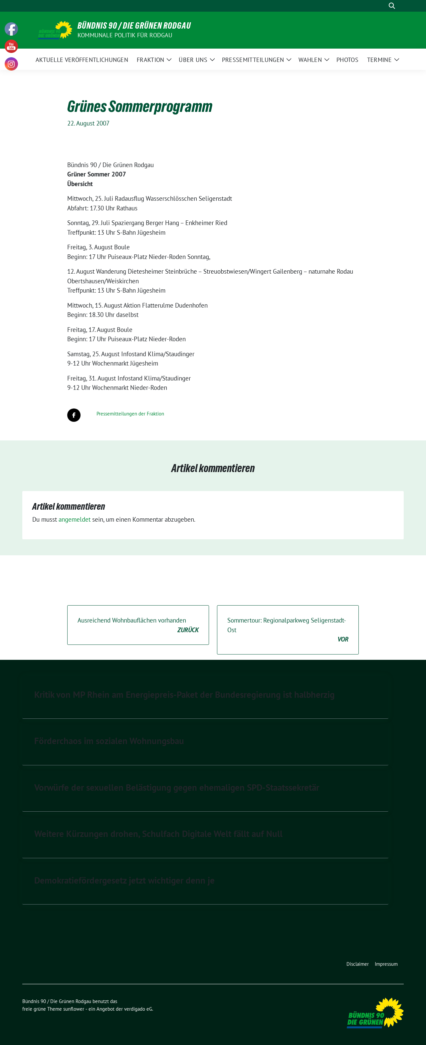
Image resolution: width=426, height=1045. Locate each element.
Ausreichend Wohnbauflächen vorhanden (138, 625)
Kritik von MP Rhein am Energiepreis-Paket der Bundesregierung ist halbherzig (184, 694)
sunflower (73, 1009)
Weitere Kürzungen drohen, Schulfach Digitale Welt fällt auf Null (158, 833)
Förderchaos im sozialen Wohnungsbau (109, 740)
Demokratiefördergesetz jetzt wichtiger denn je (124, 880)
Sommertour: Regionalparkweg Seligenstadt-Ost (287, 630)
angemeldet (75, 519)
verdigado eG (138, 1009)
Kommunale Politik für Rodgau (125, 35)
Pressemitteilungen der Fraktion (130, 413)
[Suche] (382, 6)
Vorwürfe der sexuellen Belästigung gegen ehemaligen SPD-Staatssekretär (176, 787)
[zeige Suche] (391, 6)
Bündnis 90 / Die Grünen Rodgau (134, 26)
